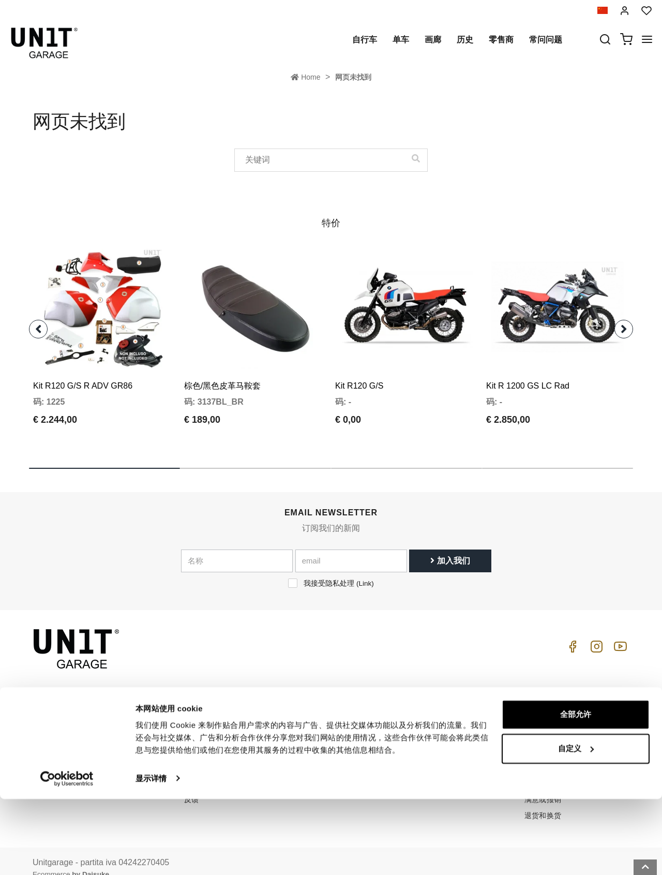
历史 (465, 39)
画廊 (433, 39)
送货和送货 (543, 753)
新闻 (304, 753)
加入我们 (450, 546)
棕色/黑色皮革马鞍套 (222, 371)
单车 (401, 39)
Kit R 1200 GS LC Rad (527, 371)
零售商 (501, 39)
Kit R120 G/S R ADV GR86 (82, 371)
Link (364, 569)
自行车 (364, 39)
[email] (351, 547)
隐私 (191, 737)
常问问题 (545, 39)
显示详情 (151, 854)
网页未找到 (353, 77)
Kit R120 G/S (359, 371)
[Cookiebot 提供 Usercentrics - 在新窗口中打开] (67, 855)
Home (305, 77)
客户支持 (426, 721)
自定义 (576, 824)
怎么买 (422, 705)
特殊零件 (312, 721)
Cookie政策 (203, 753)
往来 (418, 753)
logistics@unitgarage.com (96, 705)
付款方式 (539, 737)
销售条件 (539, 705)
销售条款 (539, 721)
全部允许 (575, 791)
